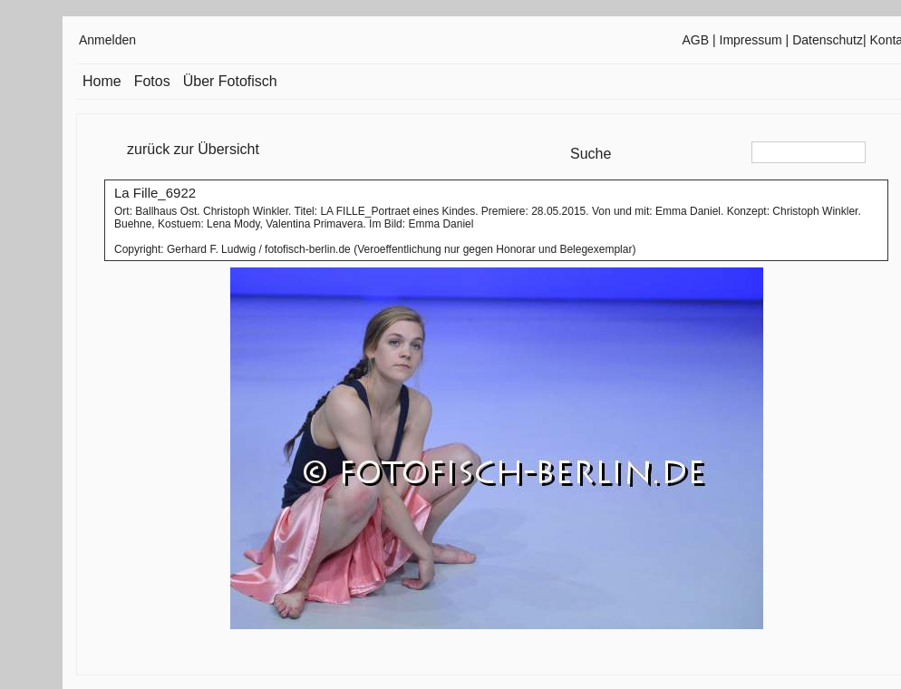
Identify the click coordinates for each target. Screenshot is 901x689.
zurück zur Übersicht (193, 149)
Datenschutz (827, 40)
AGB (696, 40)
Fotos (152, 81)
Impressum (751, 40)
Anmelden (107, 40)
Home (101, 81)
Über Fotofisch (230, 81)
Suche (590, 153)
